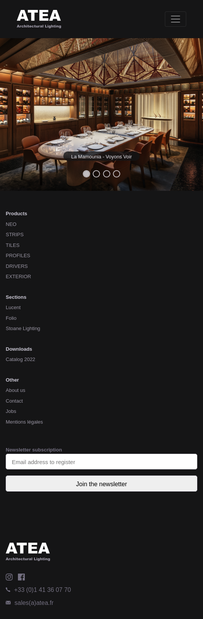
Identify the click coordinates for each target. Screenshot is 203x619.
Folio (11, 318)
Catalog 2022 (20, 359)
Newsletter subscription (101, 458)
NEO (11, 224)
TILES (12, 245)
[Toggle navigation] (175, 19)
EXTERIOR (18, 276)
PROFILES (18, 255)
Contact (14, 401)
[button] (15, 114)
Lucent (13, 307)
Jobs (11, 411)
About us (15, 390)
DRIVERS (17, 266)
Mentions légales (24, 422)
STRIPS (15, 234)
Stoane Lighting (23, 328)
